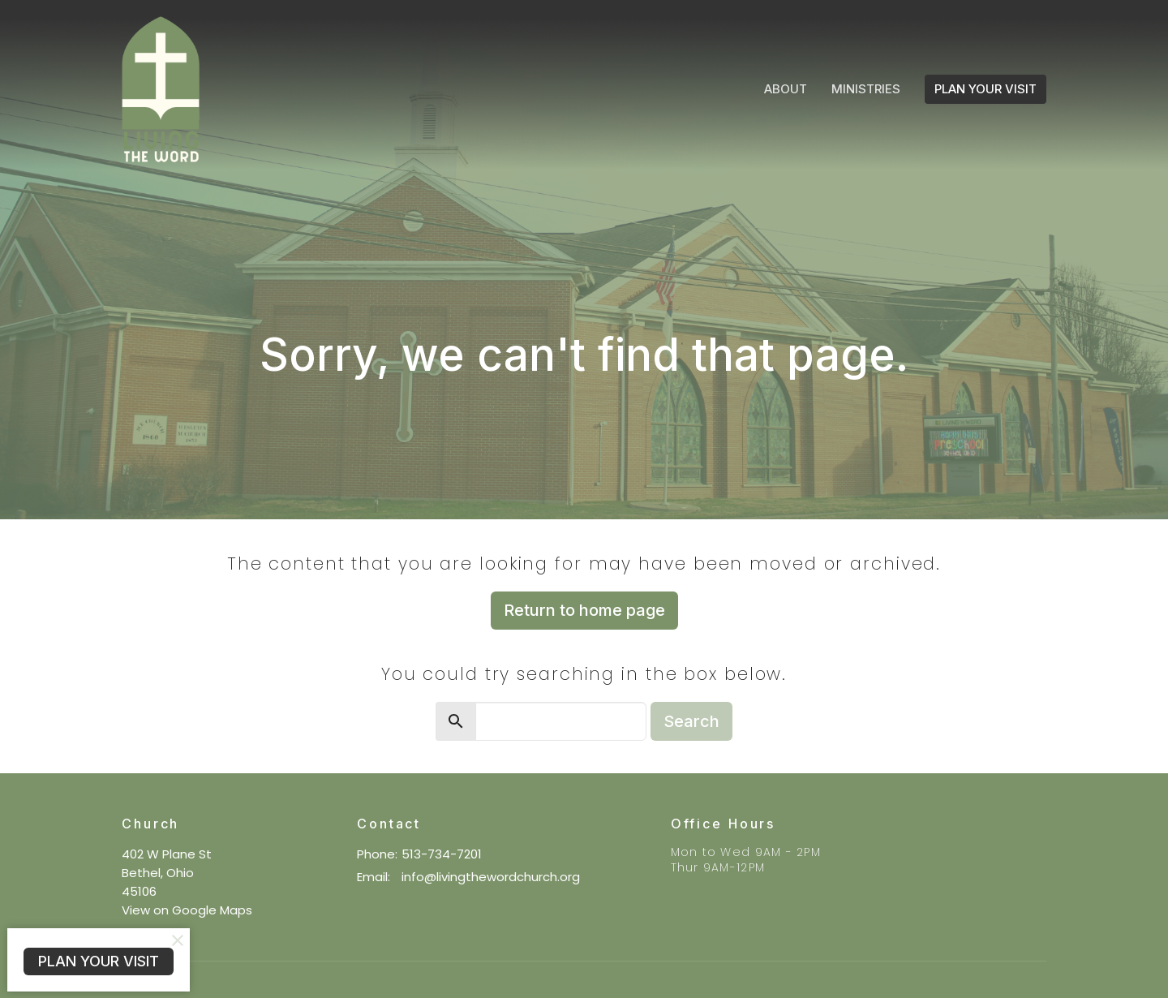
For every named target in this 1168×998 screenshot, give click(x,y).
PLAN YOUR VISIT (985, 89)
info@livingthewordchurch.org (491, 876)
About (785, 89)
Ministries (865, 89)
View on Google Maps (187, 909)
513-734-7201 (442, 853)
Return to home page (584, 610)
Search (691, 721)
